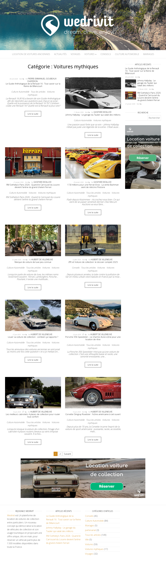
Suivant (67, 453)
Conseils (106, 54)
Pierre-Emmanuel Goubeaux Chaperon (41, 80)
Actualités (60, 54)
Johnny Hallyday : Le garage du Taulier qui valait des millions (93, 114)
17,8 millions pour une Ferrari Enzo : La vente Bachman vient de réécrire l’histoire (93, 185)
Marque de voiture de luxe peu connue (33, 262)
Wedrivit (11, 515)
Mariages (148, 54)
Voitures (90, 54)
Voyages (75, 54)
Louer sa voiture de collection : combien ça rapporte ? (33, 337)
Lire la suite (33, 113)
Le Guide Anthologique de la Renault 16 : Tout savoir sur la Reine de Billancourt (33, 84)
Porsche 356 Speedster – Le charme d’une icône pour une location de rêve (93, 338)
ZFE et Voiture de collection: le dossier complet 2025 (93, 262)
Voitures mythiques (102, 120)
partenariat (90, 530)
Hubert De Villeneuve (42, 259)
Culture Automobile (127, 54)
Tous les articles (38, 91)
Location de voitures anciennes (31, 54)
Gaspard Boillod (102, 112)
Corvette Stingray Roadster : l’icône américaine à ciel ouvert (93, 414)
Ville (87, 539)
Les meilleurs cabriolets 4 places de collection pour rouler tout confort (33, 415)
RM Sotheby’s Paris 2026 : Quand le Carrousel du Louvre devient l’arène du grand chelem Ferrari (33, 185)
